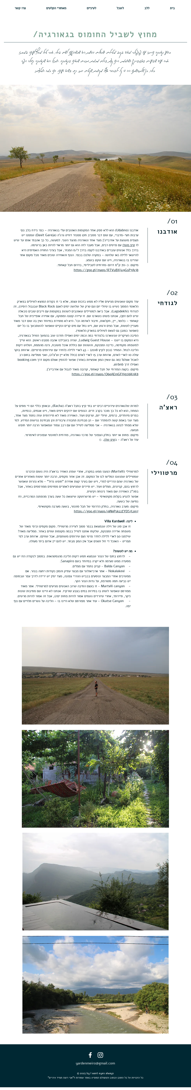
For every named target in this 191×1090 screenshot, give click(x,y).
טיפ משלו (128, 245)
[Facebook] (90, 1055)
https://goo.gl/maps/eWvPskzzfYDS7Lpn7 (106, 511)
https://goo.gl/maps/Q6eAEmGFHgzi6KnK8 (105, 374)
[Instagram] (100, 1055)
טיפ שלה (109, 439)
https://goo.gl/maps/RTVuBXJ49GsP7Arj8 (106, 270)
